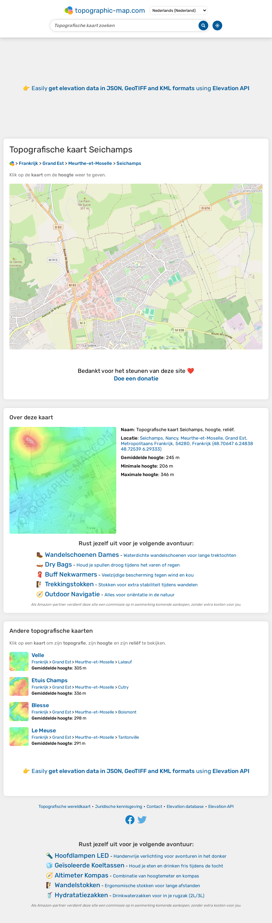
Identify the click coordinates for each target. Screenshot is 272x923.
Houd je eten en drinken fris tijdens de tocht (176, 866)
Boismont (127, 712)
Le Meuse (44, 730)
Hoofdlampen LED (82, 855)
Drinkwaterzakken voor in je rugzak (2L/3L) (158, 895)
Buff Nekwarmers (71, 574)
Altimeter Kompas (81, 875)
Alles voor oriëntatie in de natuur (139, 595)
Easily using (141, 88)
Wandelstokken (77, 885)
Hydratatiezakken (81, 895)
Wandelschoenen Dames (82, 554)
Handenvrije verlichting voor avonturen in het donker (170, 856)
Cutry (123, 687)
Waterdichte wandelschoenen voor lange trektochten (180, 555)
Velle (38, 655)
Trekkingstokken (69, 584)
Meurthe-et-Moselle (94, 662)
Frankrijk (40, 662)
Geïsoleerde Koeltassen (89, 865)
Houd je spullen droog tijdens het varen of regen (128, 565)
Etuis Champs (50, 680)
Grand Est (61, 662)
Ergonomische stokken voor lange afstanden (152, 885)
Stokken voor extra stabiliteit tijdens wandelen (148, 585)
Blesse (40, 705)
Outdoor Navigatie (72, 594)
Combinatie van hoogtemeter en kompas (156, 876)
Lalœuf (125, 662)
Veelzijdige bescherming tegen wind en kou (148, 575)
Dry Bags (58, 564)
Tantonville (128, 737)
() (187, 443)
